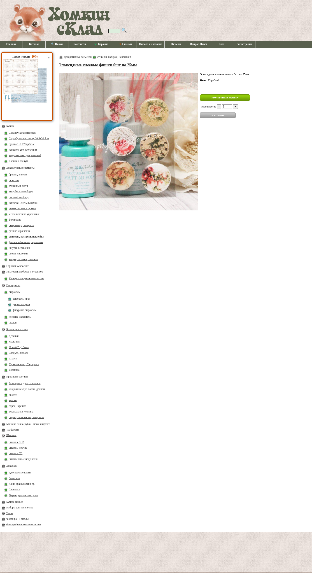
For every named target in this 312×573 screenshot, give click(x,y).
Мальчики (14, 341)
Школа (12, 358)
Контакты (79, 44)
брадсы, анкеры (18, 174)
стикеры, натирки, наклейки (26, 236)
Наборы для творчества (19, 507)
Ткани (9, 513)
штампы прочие (18, 447)
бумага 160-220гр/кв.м (22, 144)
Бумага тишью (14, 501)
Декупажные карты (20, 472)
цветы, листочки (18, 253)
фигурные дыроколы (24, 310)
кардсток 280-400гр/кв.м (23, 149)
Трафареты (12, 429)
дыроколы (14, 291)
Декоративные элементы (20, 167)
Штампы (11, 435)
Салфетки (14, 489)
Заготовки (14, 478)
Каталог (34, 44)
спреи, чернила (17, 406)
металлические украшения (24, 214)
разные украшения (19, 231)
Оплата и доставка (150, 44)
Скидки (125, 44)
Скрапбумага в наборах (22, 132)
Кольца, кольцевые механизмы (26, 278)
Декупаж (11, 465)
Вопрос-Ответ (198, 44)
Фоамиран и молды (17, 518)
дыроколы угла (21, 304)
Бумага (10, 126)
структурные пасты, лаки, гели (26, 417)
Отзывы (176, 44)
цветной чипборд (18, 197)
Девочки (14, 336)
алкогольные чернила (21, 411)
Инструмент (13, 285)
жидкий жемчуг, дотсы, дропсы (27, 389)
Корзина (101, 44)
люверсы (14, 180)
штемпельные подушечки (23, 459)
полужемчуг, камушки (21, 225)
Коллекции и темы (17, 329)
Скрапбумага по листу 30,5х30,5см (29, 138)
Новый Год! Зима (19, 347)
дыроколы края (21, 298)
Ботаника (14, 369)
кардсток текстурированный (25, 155)
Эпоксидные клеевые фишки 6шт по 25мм (98, 65)
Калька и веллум (18, 161)
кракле (12, 394)
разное (12, 322)
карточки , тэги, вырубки (23, 202)
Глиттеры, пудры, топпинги (24, 383)
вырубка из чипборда (21, 191)
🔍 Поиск (57, 44)
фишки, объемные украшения (26, 242)
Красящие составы (17, 376)
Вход (221, 44)
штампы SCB (16, 442)
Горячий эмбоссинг (17, 266)
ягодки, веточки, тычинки (23, 259)
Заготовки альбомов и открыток (24, 271)
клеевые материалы (20, 316)
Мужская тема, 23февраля (24, 364)
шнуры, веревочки (19, 247)
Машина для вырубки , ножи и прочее (28, 424)
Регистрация (244, 44)
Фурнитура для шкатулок (23, 495)
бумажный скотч (18, 185)
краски (13, 400)
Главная (11, 44)
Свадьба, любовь (18, 352)
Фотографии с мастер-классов (23, 524)
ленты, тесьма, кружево (22, 208)
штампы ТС (15, 453)
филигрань (15, 219)
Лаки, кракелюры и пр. (22, 483)
